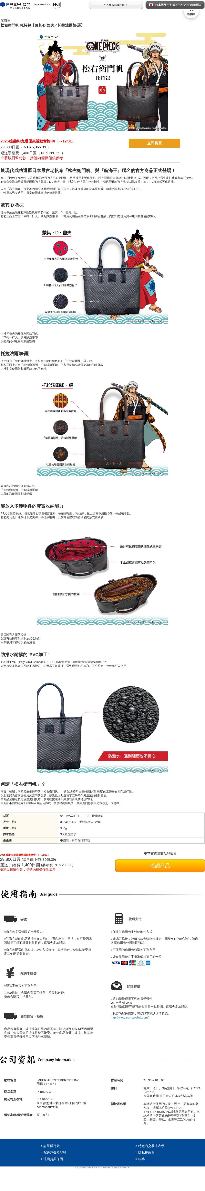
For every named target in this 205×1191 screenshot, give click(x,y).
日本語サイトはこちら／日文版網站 (175, 5)
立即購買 (154, 143)
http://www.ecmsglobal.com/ (130, 1017)
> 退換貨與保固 (52, 1159)
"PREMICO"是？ (116, 5)
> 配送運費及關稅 (53, 1152)
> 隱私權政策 (145, 1152)
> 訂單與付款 (50, 1146)
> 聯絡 (140, 1159)
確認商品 (160, 865)
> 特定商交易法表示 (149, 1146)
